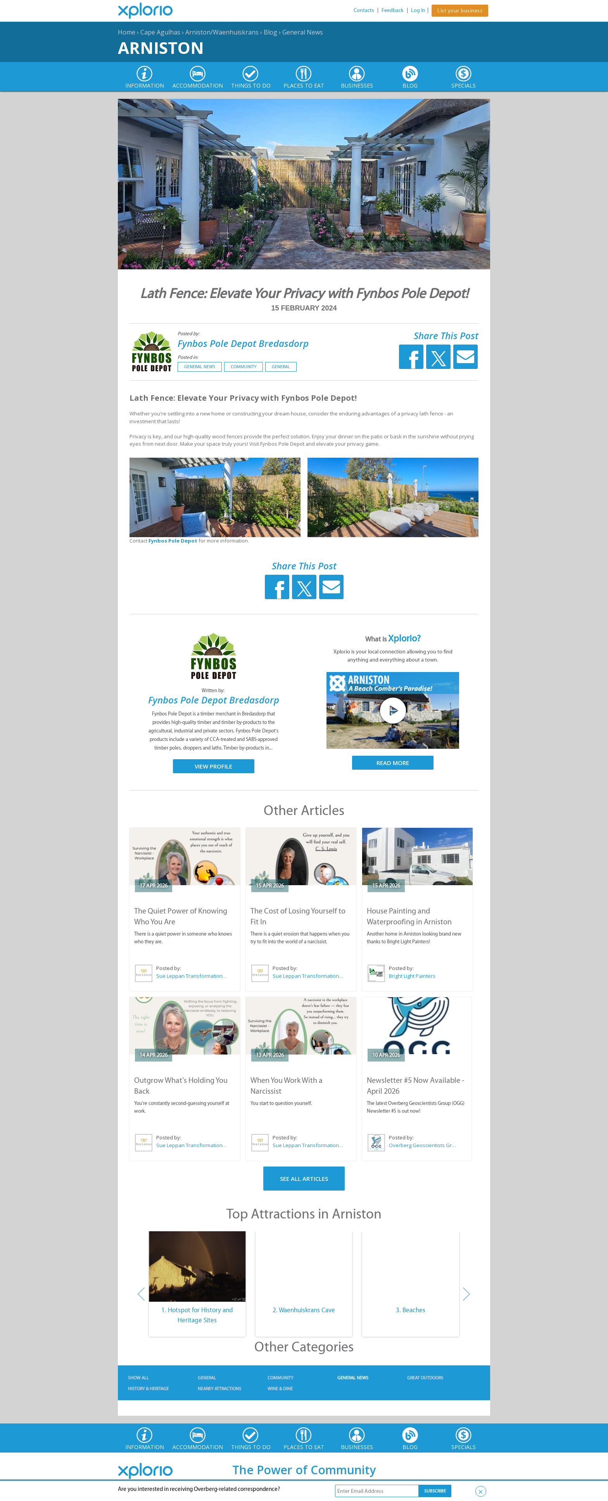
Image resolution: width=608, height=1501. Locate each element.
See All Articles (304, 1178)
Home (126, 32)
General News (302, 32)
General (281, 366)
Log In (418, 10)
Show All (138, 1377)
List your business (459, 10)
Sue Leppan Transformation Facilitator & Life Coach (192, 975)
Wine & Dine (280, 1388)
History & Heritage (148, 1388)
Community (243, 366)
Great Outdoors (425, 1377)
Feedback (393, 10)
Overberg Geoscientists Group (424, 1145)
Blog (270, 32)
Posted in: (188, 357)
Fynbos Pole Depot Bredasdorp (243, 343)
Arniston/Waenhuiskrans (222, 32)
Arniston (161, 47)
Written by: (214, 690)
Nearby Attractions (219, 1388)
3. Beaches (410, 1310)
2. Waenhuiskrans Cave (304, 1310)
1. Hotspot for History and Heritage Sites (197, 1315)
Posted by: (189, 333)
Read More (393, 763)
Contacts (364, 10)
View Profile (213, 766)
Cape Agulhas (160, 32)
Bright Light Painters (412, 975)
